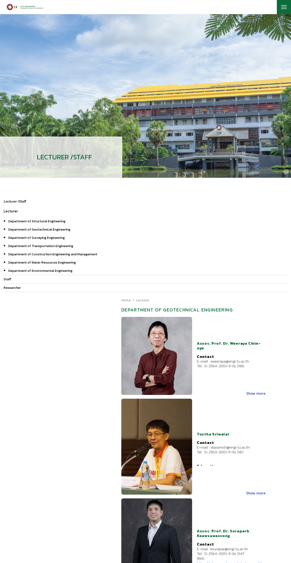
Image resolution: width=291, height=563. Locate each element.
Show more (256, 393)
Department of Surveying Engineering (36, 237)
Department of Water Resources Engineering (42, 262)
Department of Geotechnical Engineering (39, 229)
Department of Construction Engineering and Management (52, 254)
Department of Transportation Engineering (40, 246)
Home (126, 300)
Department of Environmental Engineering (40, 270)
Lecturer (142, 300)
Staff (7, 279)
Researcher (12, 287)
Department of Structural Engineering (36, 221)
